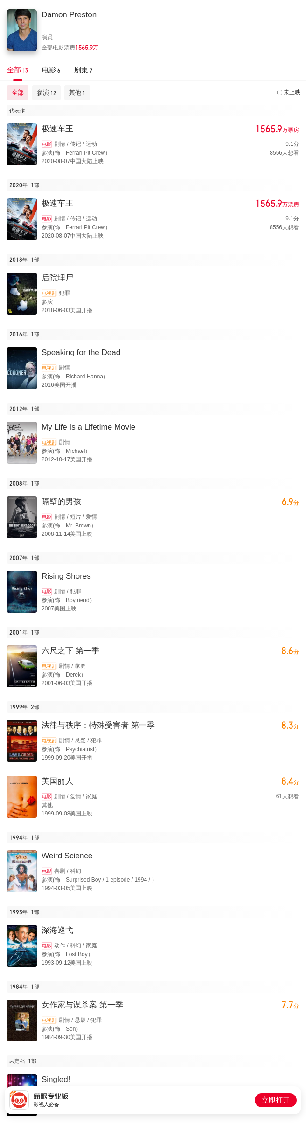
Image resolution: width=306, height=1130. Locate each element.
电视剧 (49, 293)
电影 (46, 144)
